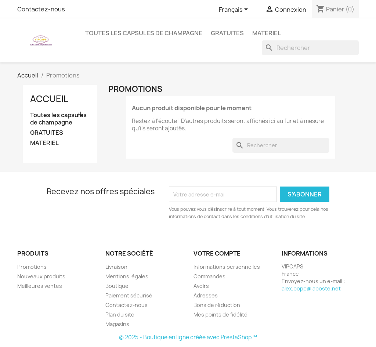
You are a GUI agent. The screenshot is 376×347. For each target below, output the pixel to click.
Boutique (117, 285)
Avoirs (201, 285)
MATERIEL (266, 33)
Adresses (206, 295)
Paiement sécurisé (128, 295)
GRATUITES (227, 33)
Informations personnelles (227, 266)
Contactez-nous (41, 9)
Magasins (117, 324)
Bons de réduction (217, 304)
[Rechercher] (310, 47)
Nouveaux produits (41, 276)
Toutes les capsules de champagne (143, 33)
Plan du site (119, 314)
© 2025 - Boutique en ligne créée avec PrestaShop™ (188, 337)
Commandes (209, 276)
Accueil (49, 99)
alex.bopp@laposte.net (311, 288)
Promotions (32, 266)
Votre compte (217, 253)
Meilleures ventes (39, 285)
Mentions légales (126, 276)
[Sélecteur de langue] (234, 10)
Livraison (116, 266)
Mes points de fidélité (220, 314)
